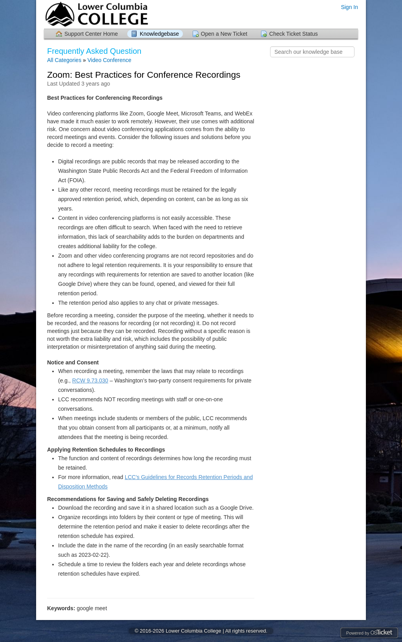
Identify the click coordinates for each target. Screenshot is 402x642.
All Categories (64, 60)
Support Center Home (91, 34)
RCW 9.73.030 (90, 380)
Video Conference (110, 60)
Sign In (349, 7)
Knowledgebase (159, 34)
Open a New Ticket (224, 34)
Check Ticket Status (293, 34)
